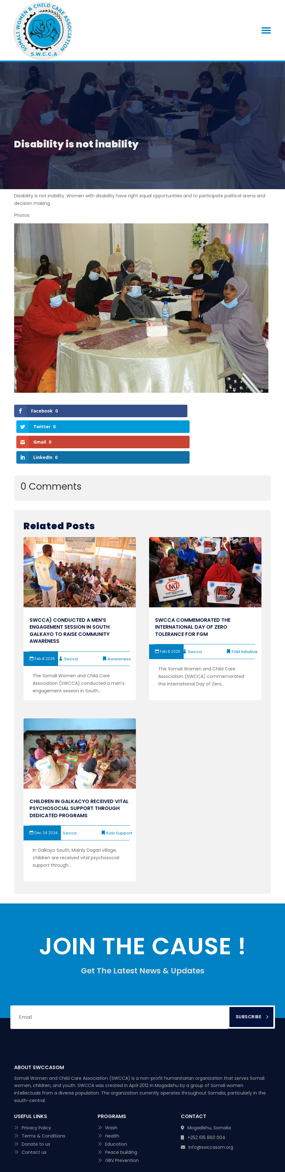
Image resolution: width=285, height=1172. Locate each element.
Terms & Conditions (43, 1089)
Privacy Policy (36, 1081)
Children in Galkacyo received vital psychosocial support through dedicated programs (79, 762)
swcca (71, 612)
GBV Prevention (122, 1114)
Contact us (34, 1106)
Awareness (119, 612)
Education (116, 1098)
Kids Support (119, 787)
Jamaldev (196, 1152)
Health (112, 1089)
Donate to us (36, 1098)
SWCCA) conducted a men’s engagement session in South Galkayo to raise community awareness (70, 584)
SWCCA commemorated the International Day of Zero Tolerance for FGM (192, 580)
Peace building (121, 1106)
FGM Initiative (245, 605)
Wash (111, 1081)
